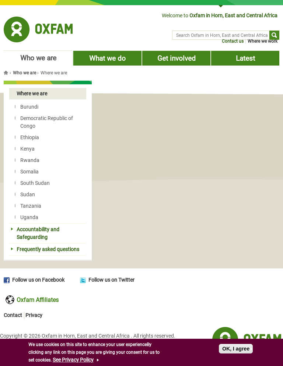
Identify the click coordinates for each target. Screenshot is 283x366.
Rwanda (27, 160)
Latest (245, 58)
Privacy (33, 315)
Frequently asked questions (45, 249)
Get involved (176, 58)
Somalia (27, 172)
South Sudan (32, 183)
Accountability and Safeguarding (35, 233)
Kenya (25, 149)
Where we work (262, 41)
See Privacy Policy (73, 361)
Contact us (233, 41)
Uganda (26, 217)
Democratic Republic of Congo (44, 122)
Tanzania (28, 206)
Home (7, 72)
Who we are (38, 58)
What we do (107, 58)
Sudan (25, 194)
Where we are (29, 93)
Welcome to (219, 15)
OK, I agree (235, 350)
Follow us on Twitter (111, 280)
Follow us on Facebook (38, 280)
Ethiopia (27, 137)
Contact (13, 315)
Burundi (26, 107)
